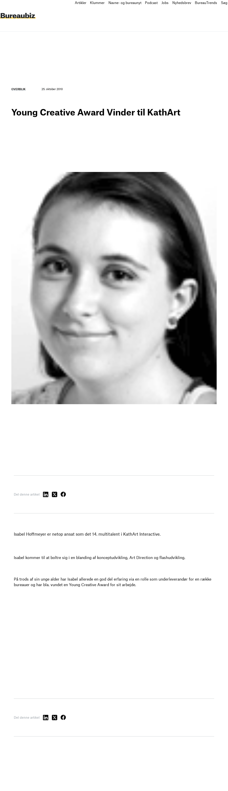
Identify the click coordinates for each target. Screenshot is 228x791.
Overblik (18, 89)
